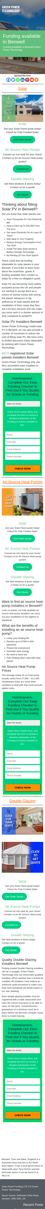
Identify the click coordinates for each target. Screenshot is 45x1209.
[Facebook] (8, 80)
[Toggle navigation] (41, 6)
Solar (22, 124)
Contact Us (22, 168)
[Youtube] (32, 80)
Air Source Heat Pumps (22, 149)
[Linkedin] (22, 80)
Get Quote (22, 194)
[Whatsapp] (18, 80)
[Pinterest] (27, 80)
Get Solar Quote (23, 139)
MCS (5, 353)
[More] (36, 80)
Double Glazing (22, 179)
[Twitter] (13, 80)
